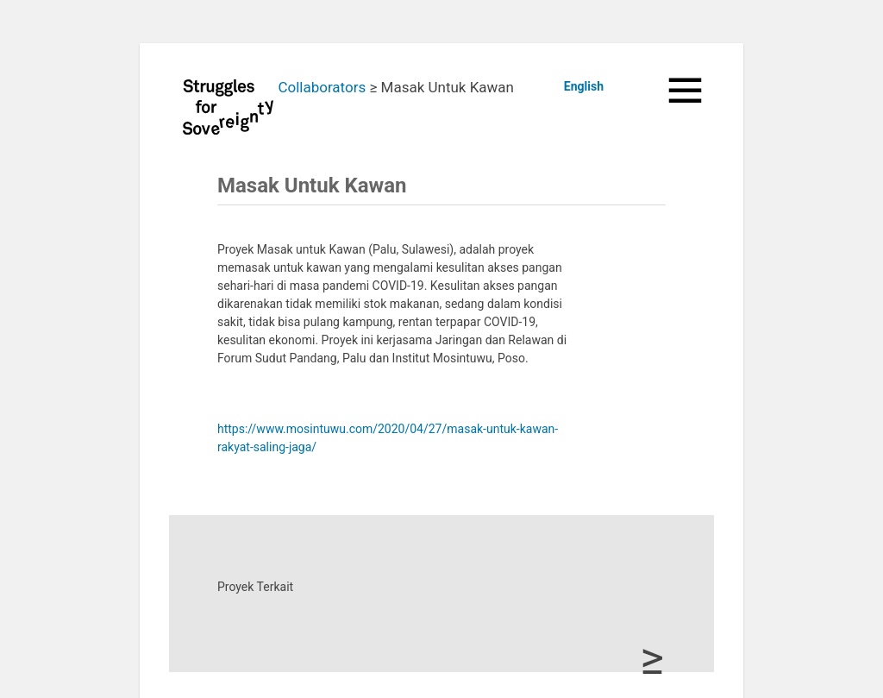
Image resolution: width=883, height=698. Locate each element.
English (584, 86)
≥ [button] (652, 658)
